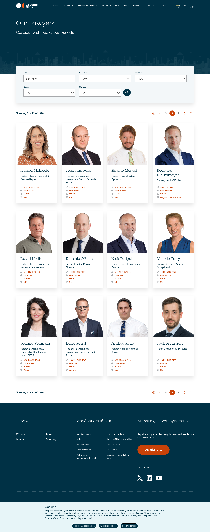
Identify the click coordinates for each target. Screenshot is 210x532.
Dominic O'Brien (79, 259)
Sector (26, 87)
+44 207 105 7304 (77, 272)
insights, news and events (176, 434)
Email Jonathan (75, 190)
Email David (28, 275)
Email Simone (120, 190)
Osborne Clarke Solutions (87, 6)
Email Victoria (165, 275)
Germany (72, 370)
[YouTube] (159, 478)
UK (70, 197)
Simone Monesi (124, 171)
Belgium (163, 197)
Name (26, 73)
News (117, 6)
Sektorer (20, 439)
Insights (105, 6)
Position (138, 73)
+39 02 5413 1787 (32, 187)
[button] (166, 5)
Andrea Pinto (122, 344)
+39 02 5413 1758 (123, 187)
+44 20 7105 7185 (168, 360)
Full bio (27, 194)
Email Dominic (75, 275)
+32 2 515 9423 (167, 187)
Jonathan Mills (78, 171)
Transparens (112, 449)
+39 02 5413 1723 (123, 360)
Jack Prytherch (170, 344)
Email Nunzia (29, 190)
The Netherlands (174, 197)
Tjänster (49, 434)
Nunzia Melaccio (34, 171)
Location (83, 73)
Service (82, 87)
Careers (136, 6)
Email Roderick (166, 190)
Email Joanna (29, 363)
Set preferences (129, 526)
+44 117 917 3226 (32, 272)
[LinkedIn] (149, 478)
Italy (25, 197)
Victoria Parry (168, 259)
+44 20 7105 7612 (123, 272)
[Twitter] (140, 478)
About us (150, 6)
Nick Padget (121, 259)
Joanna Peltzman (35, 344)
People (55, 6)
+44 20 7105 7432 (77, 187)
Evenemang (51, 439)
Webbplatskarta (84, 434)
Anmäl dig (153, 449)
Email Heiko (74, 363)
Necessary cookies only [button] (84, 526)
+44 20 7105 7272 (168, 272)
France (26, 370)
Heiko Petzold (77, 344)
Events (126, 6)
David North (30, 259)
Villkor (79, 439)
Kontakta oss (83, 444)
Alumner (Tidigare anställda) (119, 439)
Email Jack (164, 363)
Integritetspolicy (84, 449)
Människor (20, 434)
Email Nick (119, 275)
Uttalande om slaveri (116, 434)
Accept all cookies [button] (108, 526)
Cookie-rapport (114, 444)
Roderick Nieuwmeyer (168, 173)
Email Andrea (120, 363)
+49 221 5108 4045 (77, 360)
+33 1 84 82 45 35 (32, 360)
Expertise (66, 6)
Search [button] (192, 6)
